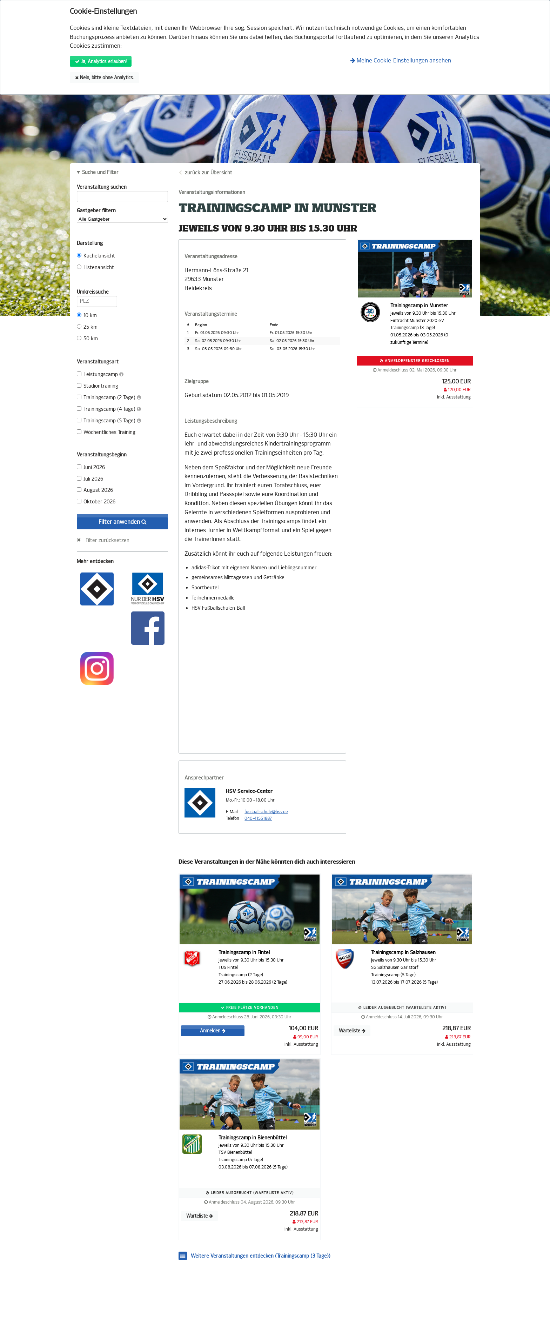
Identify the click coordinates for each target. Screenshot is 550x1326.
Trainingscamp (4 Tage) (109, 409)
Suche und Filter (100, 172)
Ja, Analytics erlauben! (101, 61)
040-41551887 (258, 818)
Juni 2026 (91, 467)
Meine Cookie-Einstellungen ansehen (400, 60)
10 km (87, 316)
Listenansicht (95, 267)
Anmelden (213, 1030)
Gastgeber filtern (122, 215)
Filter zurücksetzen (107, 540)
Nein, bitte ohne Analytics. (104, 77)
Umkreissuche (97, 293)
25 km (87, 327)
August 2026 (95, 490)
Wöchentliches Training (106, 432)
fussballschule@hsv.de (266, 811)
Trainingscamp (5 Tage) (109, 421)
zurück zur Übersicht (208, 173)
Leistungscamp (100, 374)
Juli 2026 (90, 479)
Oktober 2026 (96, 502)
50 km (87, 339)
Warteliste (352, 1030)
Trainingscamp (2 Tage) (109, 398)
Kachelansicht (96, 256)
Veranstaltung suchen (122, 188)
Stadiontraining (97, 386)
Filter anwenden (123, 521)
